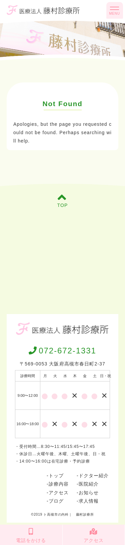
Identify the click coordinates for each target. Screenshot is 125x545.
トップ (56, 475)
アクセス (59, 492)
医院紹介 (89, 484)
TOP (62, 200)
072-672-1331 (62, 350)
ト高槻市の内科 (56, 514)
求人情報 (89, 501)
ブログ (56, 501)
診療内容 (59, 484)
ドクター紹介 (94, 475)
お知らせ (89, 492)
